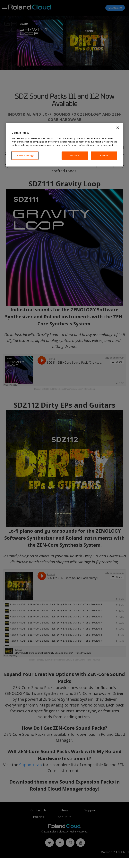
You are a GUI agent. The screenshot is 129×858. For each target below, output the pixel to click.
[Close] (117, 127)
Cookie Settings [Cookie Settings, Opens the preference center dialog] (25, 155)
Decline (74, 155)
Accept (104, 155)
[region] (64, 144)
